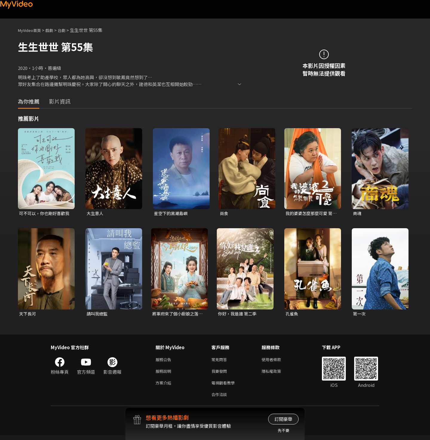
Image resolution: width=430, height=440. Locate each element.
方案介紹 (164, 386)
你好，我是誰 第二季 (238, 314)
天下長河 (28, 314)
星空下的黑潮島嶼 (172, 213)
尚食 (224, 213)
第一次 (359, 314)
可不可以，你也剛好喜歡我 (43, 213)
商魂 (357, 213)
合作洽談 (220, 398)
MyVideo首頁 (31, 30)
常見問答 (220, 361)
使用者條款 (276, 361)
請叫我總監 (98, 314)
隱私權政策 (276, 373)
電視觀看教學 (224, 386)
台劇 (67, 30)
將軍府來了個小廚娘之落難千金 (177, 314)
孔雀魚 (292, 314)
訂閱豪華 (283, 419)
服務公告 (164, 361)
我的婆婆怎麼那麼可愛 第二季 (310, 213)
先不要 (283, 430)
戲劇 (54, 30)
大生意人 (96, 213)
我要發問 (220, 373)
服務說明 (164, 373)
